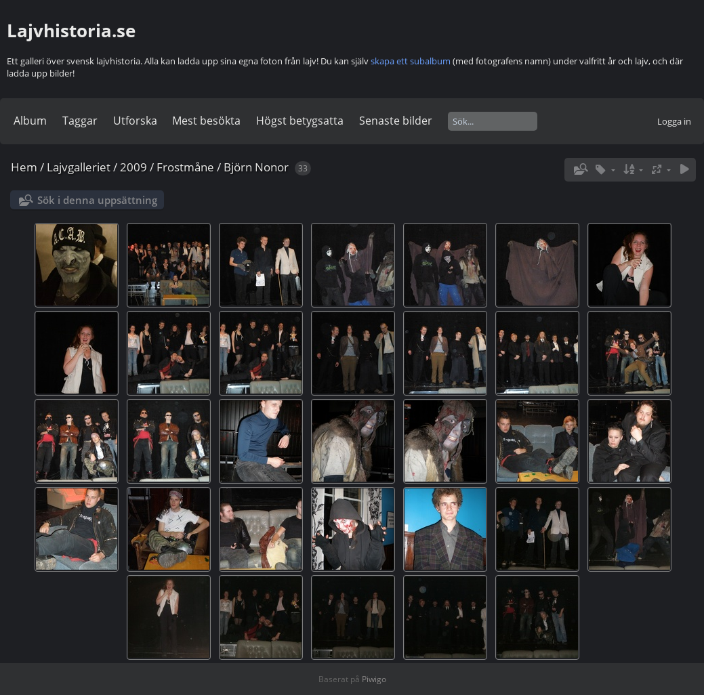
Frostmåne (185, 167)
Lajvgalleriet (78, 167)
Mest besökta (206, 120)
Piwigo (374, 679)
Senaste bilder (395, 120)
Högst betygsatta (300, 120)
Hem (24, 167)
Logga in (674, 121)
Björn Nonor (256, 167)
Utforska (135, 120)
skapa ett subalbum (411, 61)
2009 (133, 167)
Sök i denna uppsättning (97, 200)
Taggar (80, 120)
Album (30, 120)
